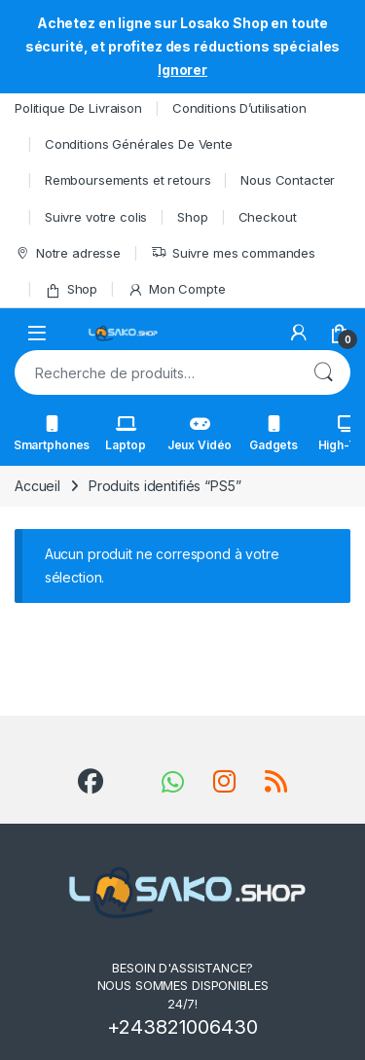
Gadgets (273, 433)
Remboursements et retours (128, 180)
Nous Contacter (287, 180)
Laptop (125, 433)
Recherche (323, 372)
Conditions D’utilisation (239, 108)
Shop (192, 217)
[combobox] (155, 372)
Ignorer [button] (182, 69)
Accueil (37, 485)
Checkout (267, 217)
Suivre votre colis (96, 217)
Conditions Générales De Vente (139, 144)
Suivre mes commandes (233, 253)
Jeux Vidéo (200, 433)
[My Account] (299, 332)
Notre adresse (68, 253)
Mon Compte (176, 289)
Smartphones (52, 433)
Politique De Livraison (78, 108)
